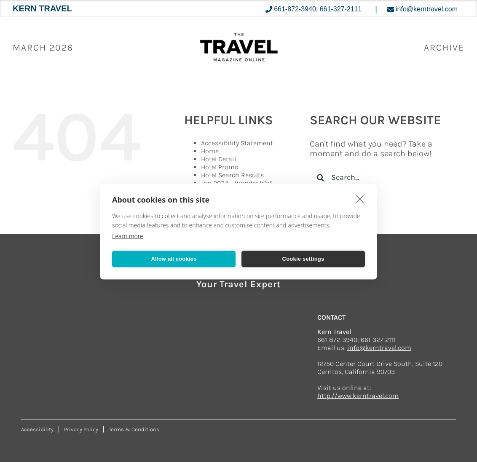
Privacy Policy (81, 429)
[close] (360, 198)
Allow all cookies (173, 259)
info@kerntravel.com (379, 348)
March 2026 (43, 47)
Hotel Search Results (232, 175)
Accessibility (37, 429)
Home (210, 151)
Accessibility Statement (237, 143)
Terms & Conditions (134, 429)
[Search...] (381, 177)
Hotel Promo (219, 167)
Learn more (127, 236)
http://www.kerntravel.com (358, 396)
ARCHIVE (444, 47)
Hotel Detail (218, 159)
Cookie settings (303, 259)
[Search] (320, 177)
